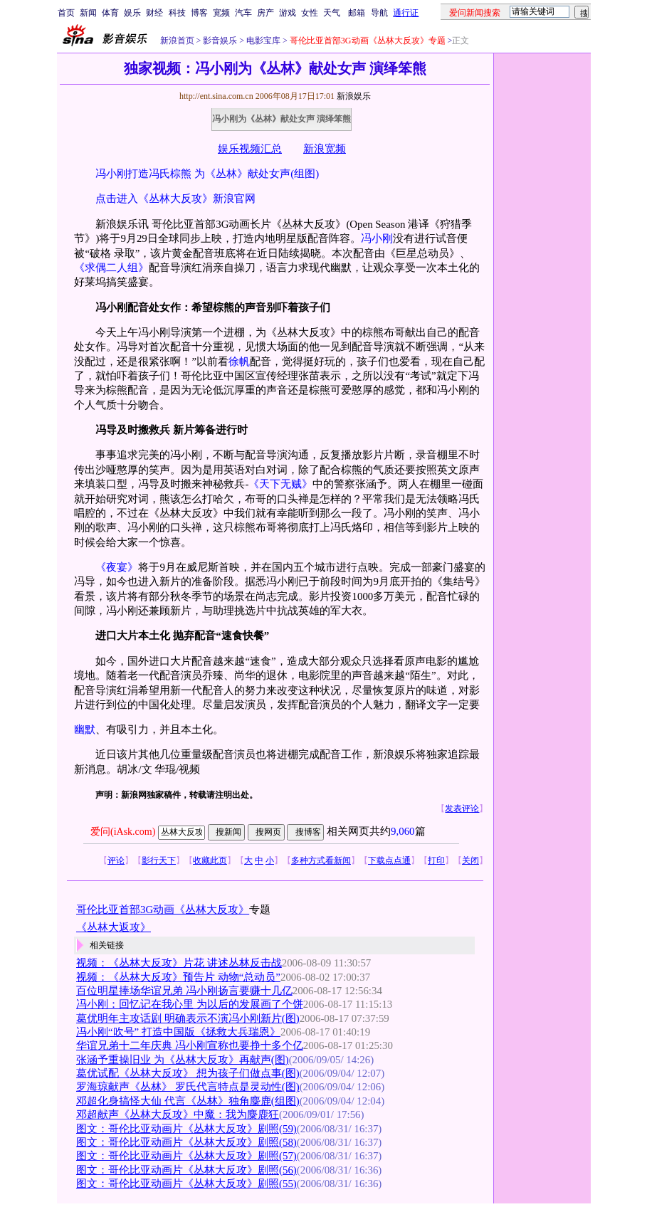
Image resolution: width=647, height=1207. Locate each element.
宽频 (221, 13)
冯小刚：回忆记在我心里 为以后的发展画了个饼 (189, 1004)
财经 (154, 13)
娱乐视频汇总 (250, 148)
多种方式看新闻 (321, 860)
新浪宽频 (324, 148)
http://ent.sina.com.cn (217, 96)
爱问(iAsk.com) (122, 831)
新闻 (88, 13)
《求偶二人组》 (111, 267)
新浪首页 (177, 41)
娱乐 (132, 13)
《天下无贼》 (280, 484)
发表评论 (462, 808)
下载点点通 (389, 860)
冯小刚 (377, 238)
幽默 (84, 729)
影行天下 (159, 860)
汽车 (243, 13)
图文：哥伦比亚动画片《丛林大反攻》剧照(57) (186, 1155)
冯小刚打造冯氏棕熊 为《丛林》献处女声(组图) (207, 173)
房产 (265, 13)
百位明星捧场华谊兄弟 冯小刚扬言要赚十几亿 (184, 990)
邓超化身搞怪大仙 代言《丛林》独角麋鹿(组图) (188, 1101)
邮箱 (356, 13)
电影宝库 (262, 41)
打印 (436, 860)
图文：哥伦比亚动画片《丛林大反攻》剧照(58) (186, 1142)
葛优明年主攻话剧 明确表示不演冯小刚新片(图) (188, 1018)
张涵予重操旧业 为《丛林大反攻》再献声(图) (182, 1059)
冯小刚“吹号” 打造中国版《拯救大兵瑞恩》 (178, 1032)
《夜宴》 (116, 567)
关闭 (470, 860)
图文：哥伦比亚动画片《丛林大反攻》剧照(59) (186, 1128)
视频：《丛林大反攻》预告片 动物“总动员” (178, 977)
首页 (66, 13)
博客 (199, 13)
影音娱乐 (220, 41)
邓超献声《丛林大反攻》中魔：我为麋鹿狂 (177, 1114)
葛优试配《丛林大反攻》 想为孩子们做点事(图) (188, 1073)
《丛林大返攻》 (113, 927)
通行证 (406, 13)
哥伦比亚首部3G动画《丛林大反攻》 (162, 909)
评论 (116, 860)
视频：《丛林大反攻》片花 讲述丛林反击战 (179, 963)
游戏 (287, 13)
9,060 (403, 831)
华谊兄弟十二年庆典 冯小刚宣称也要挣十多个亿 (189, 1045)
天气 (331, 13)
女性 (309, 13)
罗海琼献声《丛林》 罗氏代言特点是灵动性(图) (188, 1086)
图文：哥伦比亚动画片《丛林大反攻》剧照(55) (186, 1183)
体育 (110, 13)
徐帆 (239, 361)
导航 (379, 13)
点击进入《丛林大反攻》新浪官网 (175, 198)
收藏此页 (210, 860)
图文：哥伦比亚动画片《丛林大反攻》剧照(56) (186, 1170)
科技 (177, 13)
